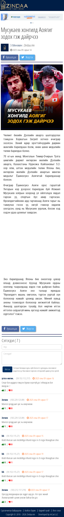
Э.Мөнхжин (16, 45)
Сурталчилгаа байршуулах (11, 510)
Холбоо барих (30, 510)
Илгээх (7, 369)
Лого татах (57, 510)
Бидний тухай (44, 510)
